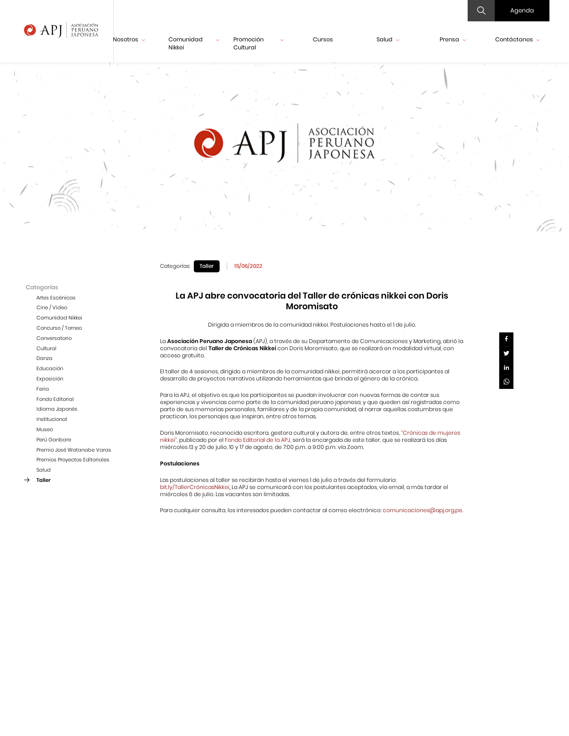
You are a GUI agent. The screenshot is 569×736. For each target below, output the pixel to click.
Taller (43, 480)
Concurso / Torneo (59, 328)
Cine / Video (51, 307)
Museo (44, 429)
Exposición (49, 378)
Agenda (522, 10)
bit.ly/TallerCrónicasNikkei (194, 487)
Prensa (453, 39)
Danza (44, 358)
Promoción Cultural (258, 43)
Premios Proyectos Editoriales (72, 459)
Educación (49, 368)
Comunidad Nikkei (193, 43)
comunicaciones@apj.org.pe (422, 510)
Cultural (46, 348)
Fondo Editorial (55, 399)
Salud (388, 39)
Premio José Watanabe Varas (73, 449)
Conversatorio (54, 338)
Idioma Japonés (56, 408)
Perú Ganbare (53, 439)
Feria (42, 388)
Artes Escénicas (56, 297)
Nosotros (129, 39)
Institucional (51, 419)
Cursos (323, 39)
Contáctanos (517, 39)
